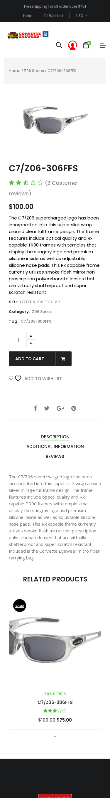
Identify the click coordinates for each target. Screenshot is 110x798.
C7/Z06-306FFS (36, 321)
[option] (55, 121)
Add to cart (43, 359)
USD (79, 15)
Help (27, 15)
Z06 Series (34, 70)
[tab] (55, 437)
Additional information (55, 446)
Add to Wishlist (38, 378)
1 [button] (55, 737)
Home (15, 70)
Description (55, 437)
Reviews (55, 456)
